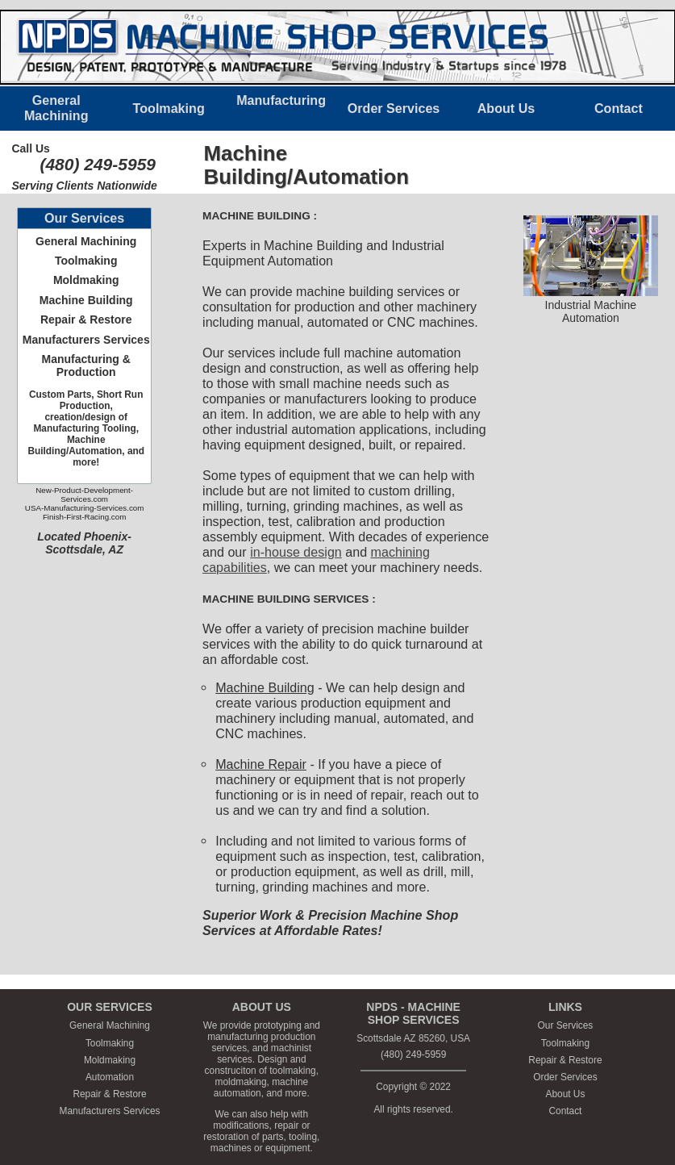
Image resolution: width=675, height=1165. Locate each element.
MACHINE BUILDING (256, 216)
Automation (109, 1077)
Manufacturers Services (86, 339)
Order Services (565, 1077)
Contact (564, 1111)
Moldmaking (86, 280)
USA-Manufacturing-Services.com (84, 507)
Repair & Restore (86, 319)
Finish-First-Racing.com (84, 516)
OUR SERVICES (109, 1006)
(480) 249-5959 (98, 164)
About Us (565, 1094)
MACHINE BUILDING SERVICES (285, 599)
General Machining (85, 241)
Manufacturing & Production (85, 365)
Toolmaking (86, 260)
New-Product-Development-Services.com (84, 494)
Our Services (566, 1025)
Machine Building (86, 300)
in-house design (296, 552)
